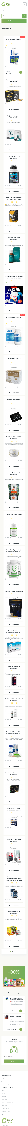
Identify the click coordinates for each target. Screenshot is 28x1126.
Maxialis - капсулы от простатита (13, 400)
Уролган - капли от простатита (14, 238)
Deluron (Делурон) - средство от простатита (13, 631)
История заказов (5, 1111)
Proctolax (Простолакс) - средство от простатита (13, 40)
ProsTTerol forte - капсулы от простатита (14, 773)
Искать (24, 16)
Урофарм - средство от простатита (14, 116)
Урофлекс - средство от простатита (13, 840)
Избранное (4, 1105)
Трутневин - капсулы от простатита (13, 80)
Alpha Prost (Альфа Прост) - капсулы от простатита (13, 198)
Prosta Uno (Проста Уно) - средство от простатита (14, 550)
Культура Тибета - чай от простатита (14, 473)
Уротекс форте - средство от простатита (14, 699)
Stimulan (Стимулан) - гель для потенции (15, 1017)
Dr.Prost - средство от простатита (14, 157)
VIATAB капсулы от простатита (14, 912)
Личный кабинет (5, 1108)
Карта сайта (4, 1099)
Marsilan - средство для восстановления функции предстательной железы (14, 878)
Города (3, 1093)
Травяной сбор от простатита (14, 591)
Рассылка (3, 1114)
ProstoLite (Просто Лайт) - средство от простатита (14, 732)
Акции (2, 1090)
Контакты (3, 1096)
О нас (2, 1078)
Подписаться (14, 1061)
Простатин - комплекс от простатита (14, 515)
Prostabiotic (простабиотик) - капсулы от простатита (14, 277)
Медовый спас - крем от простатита (13, 437)
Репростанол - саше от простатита (14, 359)
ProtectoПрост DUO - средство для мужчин (14, 809)
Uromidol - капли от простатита (14, 667)
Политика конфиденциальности (9, 1084)
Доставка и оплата (6, 1081)
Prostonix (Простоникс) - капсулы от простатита (13, 318)
